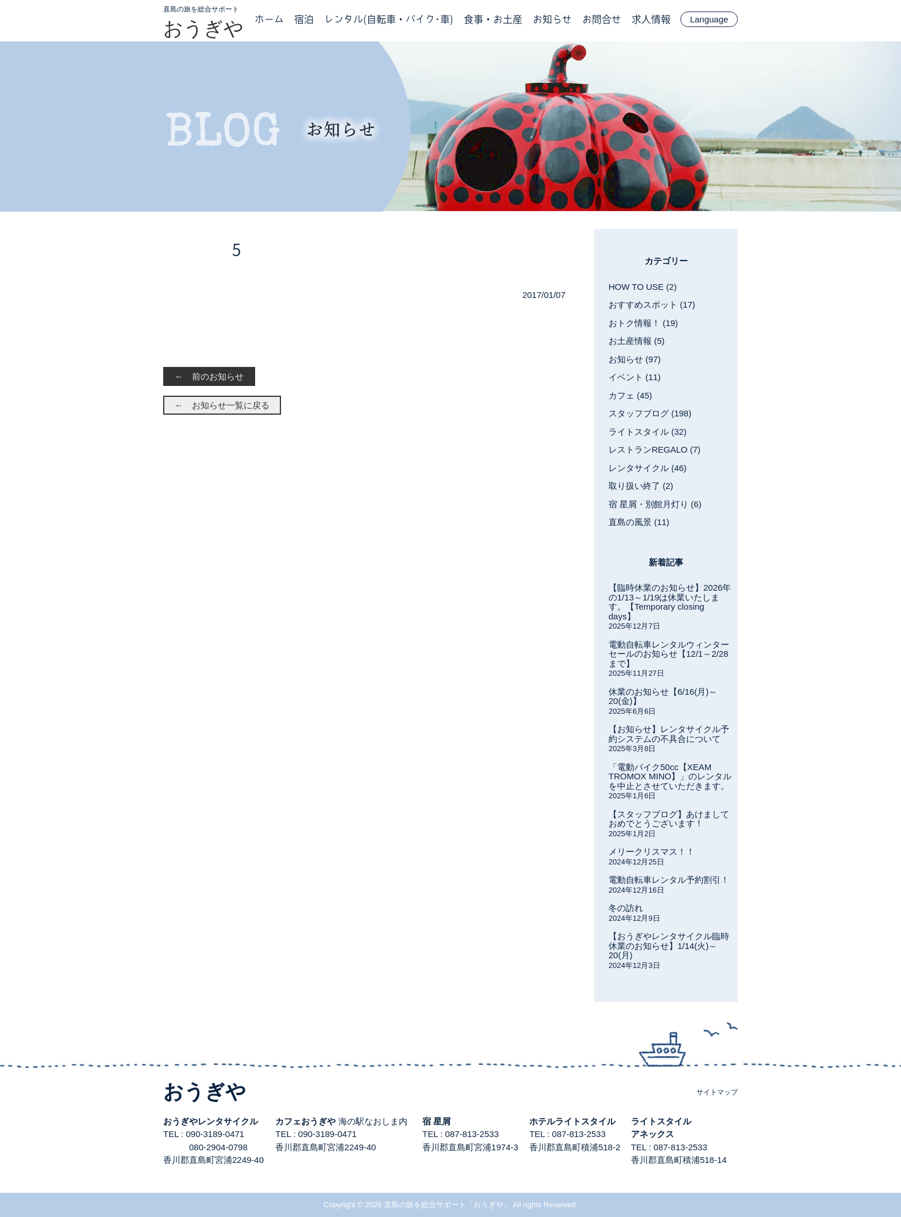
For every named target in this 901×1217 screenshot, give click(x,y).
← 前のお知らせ (209, 376)
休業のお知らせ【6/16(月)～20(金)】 (663, 696)
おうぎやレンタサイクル (210, 1121)
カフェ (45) (630, 395)
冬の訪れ (626, 908)
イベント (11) (635, 377)
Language (709, 19)
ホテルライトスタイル (572, 1121)
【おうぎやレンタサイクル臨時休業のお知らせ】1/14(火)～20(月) (669, 945)
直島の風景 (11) (639, 522)
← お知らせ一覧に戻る (222, 405)
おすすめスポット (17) (652, 304)
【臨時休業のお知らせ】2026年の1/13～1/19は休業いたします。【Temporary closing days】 (670, 602)
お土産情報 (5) (637, 341)
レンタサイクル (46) (648, 468)
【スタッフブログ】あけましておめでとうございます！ (669, 819)
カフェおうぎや (305, 1121)
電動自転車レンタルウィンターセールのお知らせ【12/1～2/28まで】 (669, 654)
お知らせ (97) (635, 359)
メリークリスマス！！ (652, 851)
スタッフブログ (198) (650, 413)
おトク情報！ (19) (643, 323)
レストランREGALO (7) (654, 449)
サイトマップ (717, 1092)
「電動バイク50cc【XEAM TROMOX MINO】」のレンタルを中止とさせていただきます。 (670, 776)
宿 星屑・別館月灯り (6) (655, 504)
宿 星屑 (436, 1121)
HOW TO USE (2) (643, 287)
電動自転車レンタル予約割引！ (669, 880)
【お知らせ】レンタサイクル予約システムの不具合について (669, 734)
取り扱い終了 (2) (641, 486)
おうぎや (203, 28)
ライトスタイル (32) (648, 432)
